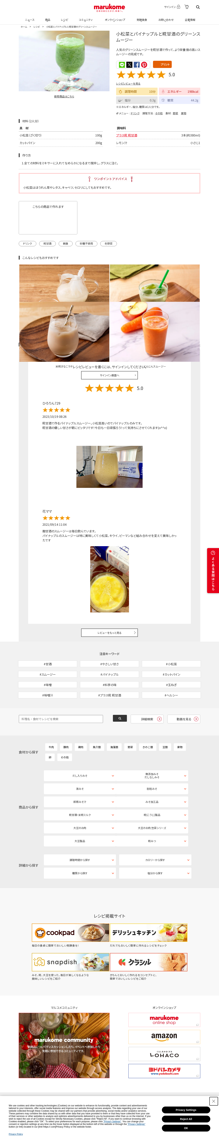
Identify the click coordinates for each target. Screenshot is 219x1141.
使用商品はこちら (64, 96)
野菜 (175, 113)
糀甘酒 (47, 243)
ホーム (24, 26)
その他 (159, 113)
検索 (198, 7)
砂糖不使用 (86, 243)
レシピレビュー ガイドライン (186, 304)
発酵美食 (141, 17)
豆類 (165, 726)
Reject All (186, 1119)
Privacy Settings (186, 1109)
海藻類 (114, 726)
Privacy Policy (16, 1134)
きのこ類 (147, 726)
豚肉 (66, 726)
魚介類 (97, 726)
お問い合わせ (165, 17)
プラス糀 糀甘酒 (126, 135)
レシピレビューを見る (128, 83)
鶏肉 (80, 726)
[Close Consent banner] (214, 1101)
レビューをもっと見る (110, 592)
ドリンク (135, 113)
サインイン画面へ (109, 335)
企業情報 (189, 17)
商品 (47, 17)
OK (186, 1128)
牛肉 (51, 726)
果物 (183, 113)
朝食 (65, 243)
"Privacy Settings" (112, 1121)
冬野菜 (109, 243)
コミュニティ (85, 17)
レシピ (64, 17)
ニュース (29, 17)
